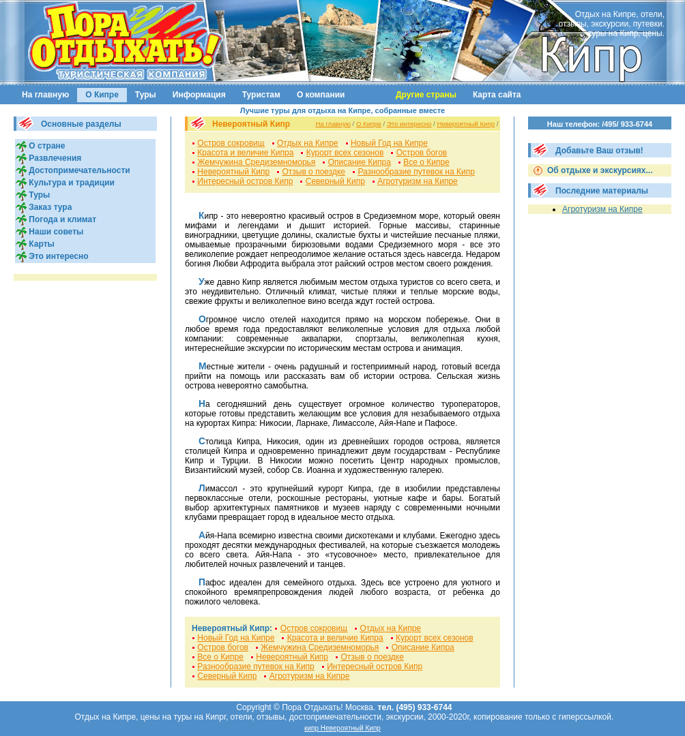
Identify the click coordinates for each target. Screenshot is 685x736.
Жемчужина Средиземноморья (256, 162)
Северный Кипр (335, 181)
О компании (321, 94)
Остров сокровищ (230, 143)
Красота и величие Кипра (245, 152)
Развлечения (54, 158)
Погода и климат (61, 219)
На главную (45, 94)
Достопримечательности (78, 170)
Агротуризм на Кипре (417, 181)
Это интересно (58, 256)
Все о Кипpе (426, 162)
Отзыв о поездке (313, 172)
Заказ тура (49, 207)
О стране (46, 146)
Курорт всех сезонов (345, 152)
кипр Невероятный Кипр (342, 728)
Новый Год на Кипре (389, 143)
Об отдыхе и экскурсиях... (599, 170)
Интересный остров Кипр (245, 181)
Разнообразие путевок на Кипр (416, 172)
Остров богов (422, 152)
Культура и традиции (71, 182)
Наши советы (55, 231)
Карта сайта (497, 94)
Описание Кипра (359, 162)
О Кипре (102, 94)
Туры (145, 94)
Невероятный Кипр (466, 123)
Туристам (261, 94)
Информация (199, 94)
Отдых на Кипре (307, 143)
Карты (41, 244)
